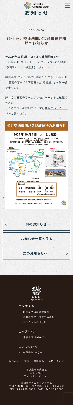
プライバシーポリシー (37, 376)
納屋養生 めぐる (32, 352)
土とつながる (28, 346)
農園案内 (39, 361)
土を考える (26, 305)
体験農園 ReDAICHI (35, 337)
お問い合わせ (56, 361)
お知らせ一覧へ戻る (36, 239)
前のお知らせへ (38, 224)
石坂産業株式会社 (36, 369)
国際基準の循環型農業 (36, 311)
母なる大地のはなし (35, 322)
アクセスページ (44, 97)
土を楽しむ (26, 331)
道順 (26, 361)
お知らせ (14, 361)
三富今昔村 (36, 372)
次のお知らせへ (35, 253)
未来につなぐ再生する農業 (38, 317)
